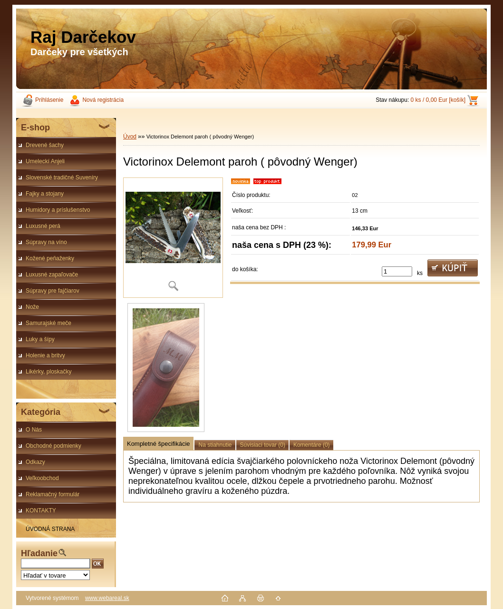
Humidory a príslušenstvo (58, 209)
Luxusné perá (43, 226)
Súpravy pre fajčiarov (52, 290)
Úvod (129, 136)
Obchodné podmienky (53, 445)
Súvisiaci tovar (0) (262, 445)
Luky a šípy (40, 339)
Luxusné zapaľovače (52, 274)
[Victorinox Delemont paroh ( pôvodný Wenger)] (173, 237)
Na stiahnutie (215, 445)
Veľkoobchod (42, 478)
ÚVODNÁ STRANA (50, 529)
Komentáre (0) (311, 445)
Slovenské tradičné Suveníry (62, 177)
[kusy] (397, 271)
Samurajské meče (48, 323)
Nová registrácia (103, 100)
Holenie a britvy (45, 355)
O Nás (34, 429)
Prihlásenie (49, 100)
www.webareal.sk (107, 598)
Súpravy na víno (46, 242)
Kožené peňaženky (50, 258)
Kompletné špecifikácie (158, 443)
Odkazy (35, 462)
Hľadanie (39, 553)
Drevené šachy (45, 145)
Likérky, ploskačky (48, 371)
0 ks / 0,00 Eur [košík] (438, 100)
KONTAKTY (41, 510)
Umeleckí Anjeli (45, 161)
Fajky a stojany (45, 193)
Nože (32, 307)
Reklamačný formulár (52, 494)
